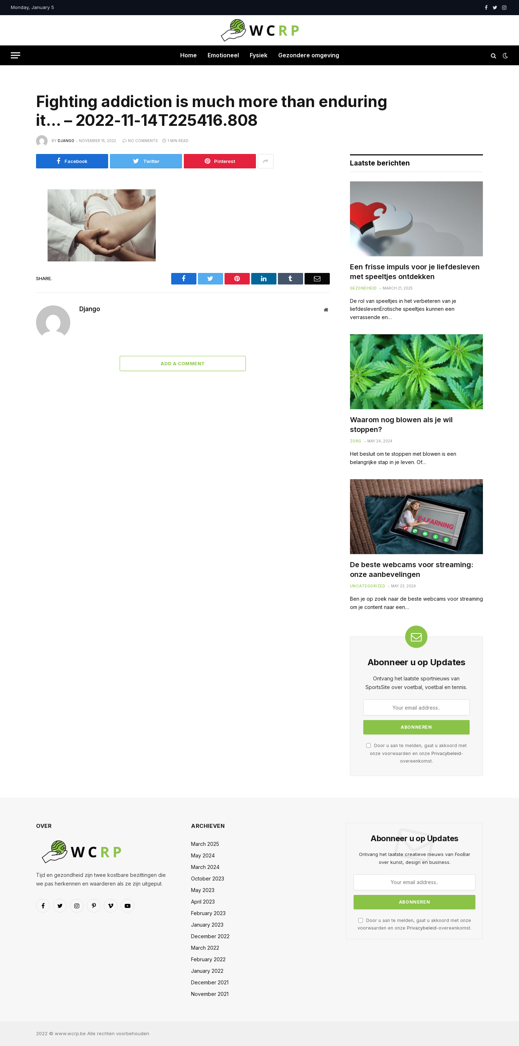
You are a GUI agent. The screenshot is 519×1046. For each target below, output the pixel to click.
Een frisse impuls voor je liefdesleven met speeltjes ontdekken (415, 271)
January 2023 (207, 925)
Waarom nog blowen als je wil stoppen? (401, 424)
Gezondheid (363, 288)
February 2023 (208, 913)
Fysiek (258, 55)
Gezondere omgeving (308, 55)
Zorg (355, 441)
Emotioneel (223, 55)
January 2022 (207, 971)
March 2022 (205, 948)
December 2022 (210, 936)
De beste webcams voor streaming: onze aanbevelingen (411, 569)
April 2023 (203, 902)
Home (188, 55)
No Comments (140, 140)
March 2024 (205, 867)
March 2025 (205, 844)
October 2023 (207, 878)
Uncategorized (368, 586)
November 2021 (210, 994)
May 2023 (202, 890)
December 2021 (210, 982)
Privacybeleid (446, 753)
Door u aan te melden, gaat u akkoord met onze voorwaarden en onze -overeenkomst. (416, 753)
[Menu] (15, 55)
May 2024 (203, 855)
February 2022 (208, 959)
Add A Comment (183, 363)
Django (66, 140)
